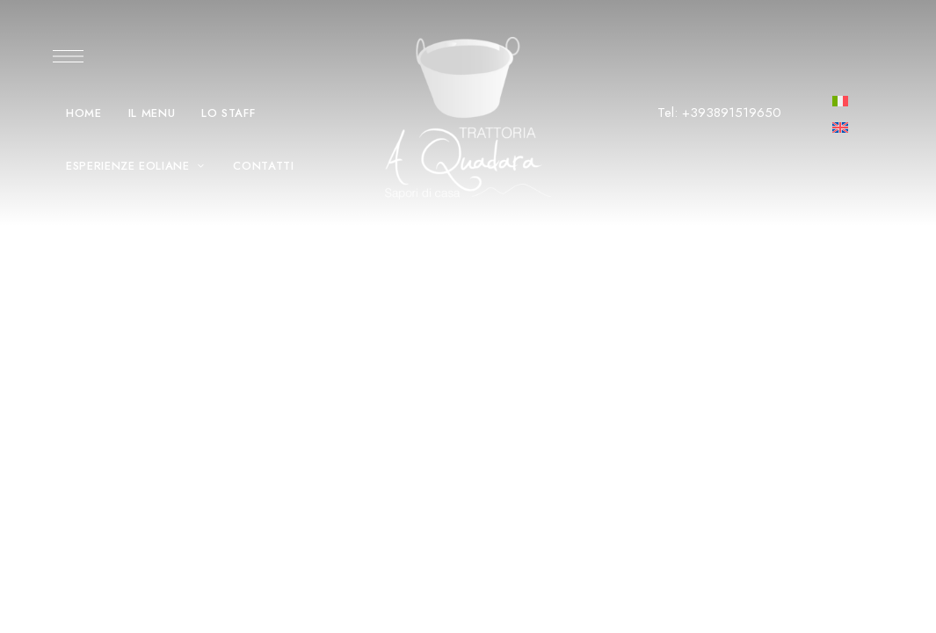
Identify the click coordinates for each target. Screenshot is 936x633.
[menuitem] (840, 100)
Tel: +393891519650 (719, 112)
